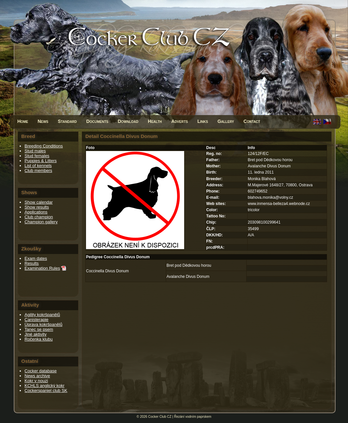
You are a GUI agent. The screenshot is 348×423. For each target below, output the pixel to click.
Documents (97, 121)
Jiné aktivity (35, 334)
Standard (67, 121)
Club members (38, 170)
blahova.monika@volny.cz (270, 197)
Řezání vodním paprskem (192, 416)
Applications (36, 212)
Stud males (35, 150)
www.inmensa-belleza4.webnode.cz (279, 203)
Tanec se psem (39, 329)
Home (22, 121)
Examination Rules (42, 268)
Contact (251, 121)
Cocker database (41, 370)
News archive (37, 375)
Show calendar (39, 202)
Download (128, 121)
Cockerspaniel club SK (46, 390)
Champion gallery (41, 221)
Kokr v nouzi (36, 380)
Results (32, 263)
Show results (37, 207)
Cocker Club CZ (159, 416)
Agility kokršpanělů (42, 314)
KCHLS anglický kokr (44, 385)
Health (155, 121)
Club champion (39, 216)
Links (202, 121)
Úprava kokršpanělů (43, 324)
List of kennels (38, 165)
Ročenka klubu (39, 339)
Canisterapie (36, 319)
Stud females (37, 155)
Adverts (179, 121)
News (43, 121)
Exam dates (36, 258)
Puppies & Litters (41, 160)
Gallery (226, 121)
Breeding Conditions (44, 146)
